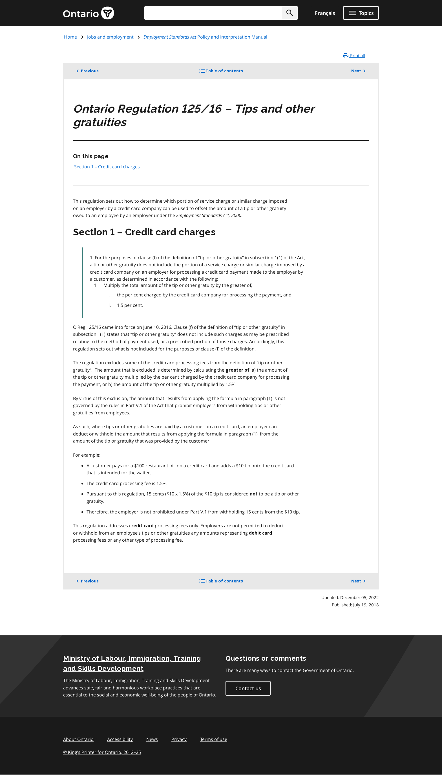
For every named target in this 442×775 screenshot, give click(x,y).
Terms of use (213, 739)
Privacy (179, 739)
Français (325, 13)
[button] (290, 13)
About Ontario (78, 739)
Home (70, 37)
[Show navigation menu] (361, 13)
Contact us (248, 688)
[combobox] (221, 13)
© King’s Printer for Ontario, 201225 (102, 752)
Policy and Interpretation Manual (205, 37)
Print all (353, 55)
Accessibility (120, 739)
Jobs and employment (110, 37)
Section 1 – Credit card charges (107, 167)
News (152, 739)
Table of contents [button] (230, 73)
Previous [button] (86, 71)
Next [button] (359, 71)
